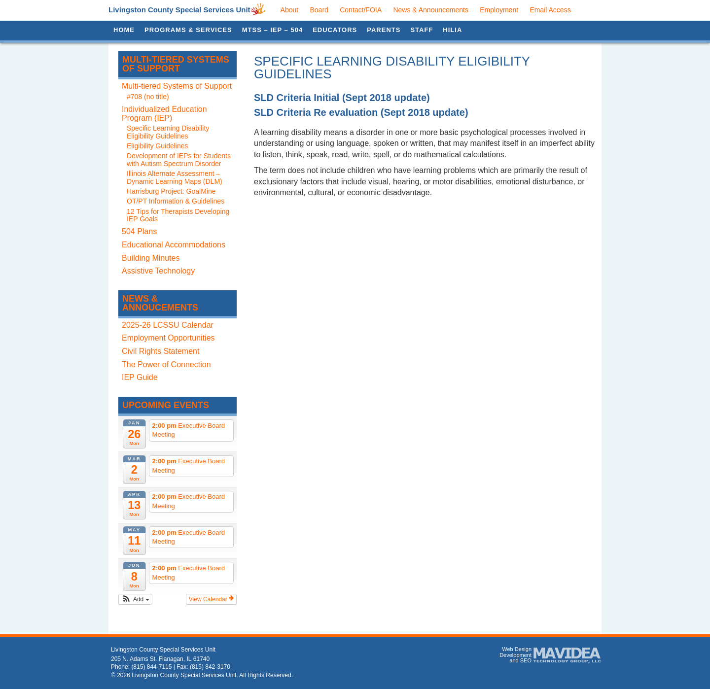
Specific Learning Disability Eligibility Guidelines (168, 131)
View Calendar (211, 599)
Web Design (517, 649)
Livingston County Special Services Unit (179, 9)
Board (319, 10)
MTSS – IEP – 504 (272, 30)
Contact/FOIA (361, 10)
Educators (335, 30)
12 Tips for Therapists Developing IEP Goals (178, 215)
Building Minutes (150, 258)
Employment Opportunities (168, 338)
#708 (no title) (148, 97)
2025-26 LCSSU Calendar (167, 325)
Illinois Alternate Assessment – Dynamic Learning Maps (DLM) (174, 177)
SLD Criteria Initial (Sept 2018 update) (342, 97)
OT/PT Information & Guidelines (175, 201)
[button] (135, 599)
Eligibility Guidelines (157, 146)
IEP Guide (140, 377)
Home (124, 30)
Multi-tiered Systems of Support (175, 64)
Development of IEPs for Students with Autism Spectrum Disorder (179, 159)
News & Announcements (430, 10)
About (290, 10)
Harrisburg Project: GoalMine (171, 191)
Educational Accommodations (173, 245)
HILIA (452, 30)
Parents (383, 30)
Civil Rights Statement (160, 351)
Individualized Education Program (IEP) (164, 113)
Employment (499, 10)
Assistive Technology (158, 271)
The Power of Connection (166, 364)
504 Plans (139, 231)
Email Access (550, 10)
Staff (421, 30)
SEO (526, 660)
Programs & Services (188, 30)
